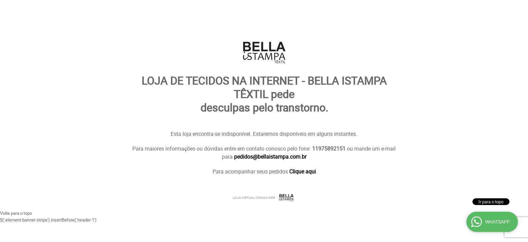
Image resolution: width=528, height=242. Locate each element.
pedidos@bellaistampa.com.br (270, 156)
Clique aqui (302, 171)
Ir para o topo (490, 202)
